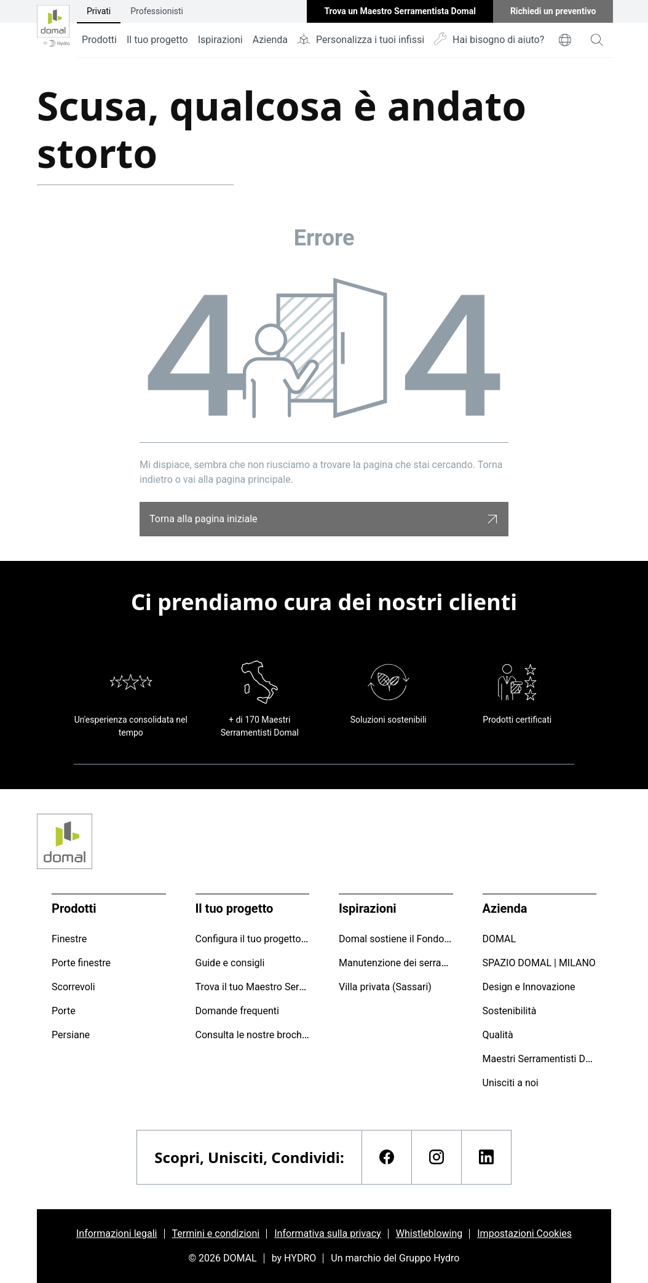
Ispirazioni (220, 40)
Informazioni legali (116, 1233)
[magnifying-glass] (597, 40)
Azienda (270, 40)
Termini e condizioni (216, 1233)
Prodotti (99, 40)
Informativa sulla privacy (327, 1233)
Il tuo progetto (157, 40)
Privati (99, 11)
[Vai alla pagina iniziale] (53, 29)
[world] (565, 40)
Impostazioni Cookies (524, 1233)
